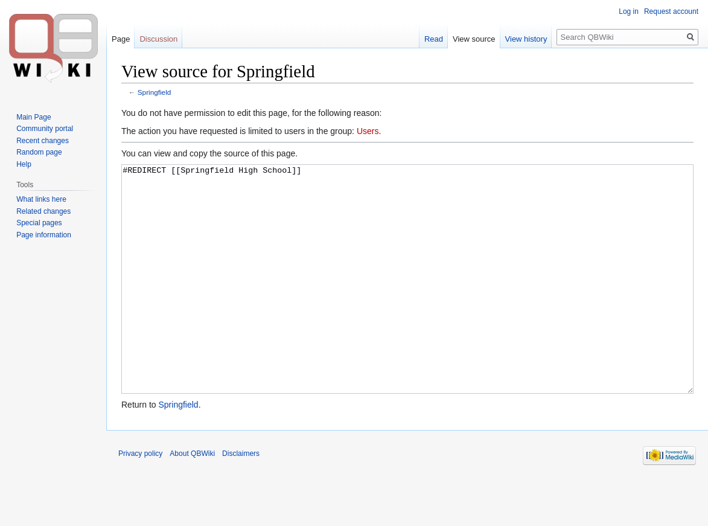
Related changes (43, 211)
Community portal (44, 128)
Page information (43, 235)
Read (433, 38)
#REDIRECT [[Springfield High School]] (407, 301)
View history (526, 38)
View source (474, 38)
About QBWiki (192, 499)
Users (368, 131)
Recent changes (42, 140)
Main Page (33, 117)
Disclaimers (241, 499)
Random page (39, 152)
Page (121, 38)
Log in (629, 11)
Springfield (154, 92)
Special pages (39, 223)
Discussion (158, 38)
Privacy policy (140, 499)
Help (23, 164)
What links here (41, 199)
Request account (671, 11)
